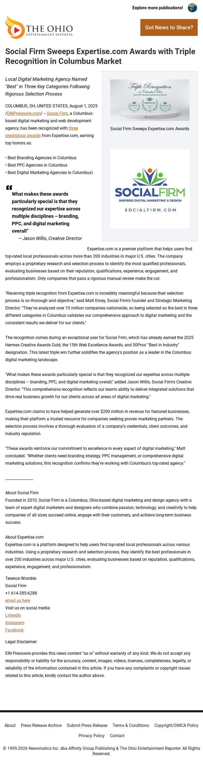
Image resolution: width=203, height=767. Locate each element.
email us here (17, 600)
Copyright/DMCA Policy (176, 725)
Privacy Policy (92, 735)
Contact (117, 735)
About (10, 725)
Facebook (14, 630)
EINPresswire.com (24, 113)
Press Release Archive (41, 725)
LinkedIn (13, 615)
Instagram (14, 622)
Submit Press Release (87, 725)
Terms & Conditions (131, 725)
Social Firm (57, 113)
